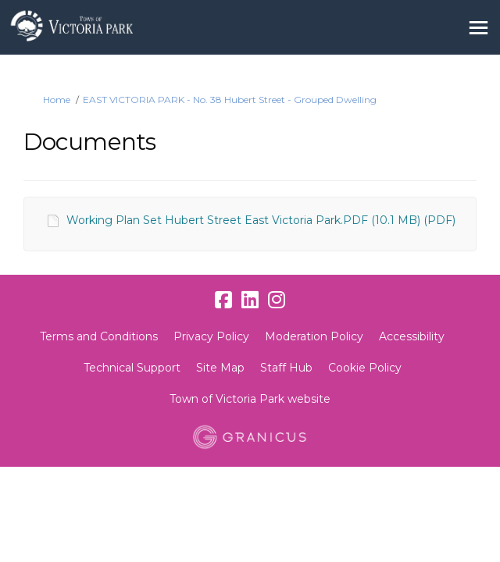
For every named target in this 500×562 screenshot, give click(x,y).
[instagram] (276, 300)
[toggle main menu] (478, 27)
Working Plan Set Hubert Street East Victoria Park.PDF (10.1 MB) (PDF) (260, 220)
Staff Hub (286, 368)
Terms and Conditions (99, 336)
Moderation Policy (314, 336)
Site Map (220, 368)
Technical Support (132, 368)
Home (56, 99)
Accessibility (412, 336)
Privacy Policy (211, 336)
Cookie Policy (365, 368)
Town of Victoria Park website (250, 399)
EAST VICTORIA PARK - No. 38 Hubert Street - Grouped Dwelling (230, 99)
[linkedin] (250, 300)
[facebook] (223, 300)
